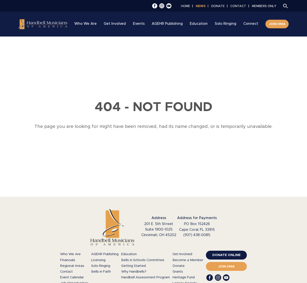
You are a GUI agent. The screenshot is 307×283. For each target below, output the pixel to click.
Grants (178, 271)
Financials (67, 260)
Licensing (98, 260)
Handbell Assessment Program (145, 277)
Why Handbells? (133, 271)
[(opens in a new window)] (226, 255)
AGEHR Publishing (105, 254)
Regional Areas (72, 266)
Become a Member (188, 260)
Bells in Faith (101, 271)
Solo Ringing (100, 266)
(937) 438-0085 (196, 235)
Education (129, 254)
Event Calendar (72, 277)
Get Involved (182, 254)
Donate (179, 266)
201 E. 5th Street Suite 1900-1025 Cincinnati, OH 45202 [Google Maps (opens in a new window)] (158, 229)
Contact (66, 271)
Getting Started (133, 266)
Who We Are (70, 254)
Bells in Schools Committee (142, 260)
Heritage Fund (184, 277)
